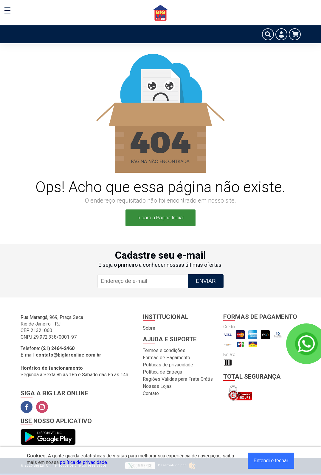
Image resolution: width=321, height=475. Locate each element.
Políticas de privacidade (168, 365)
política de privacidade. (84, 462)
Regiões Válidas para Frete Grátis (178, 379)
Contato (151, 393)
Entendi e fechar (271, 460)
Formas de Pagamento (166, 357)
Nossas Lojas (157, 386)
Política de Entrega (162, 372)
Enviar (206, 281)
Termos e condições (164, 350)
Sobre (149, 328)
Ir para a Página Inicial (160, 217)
